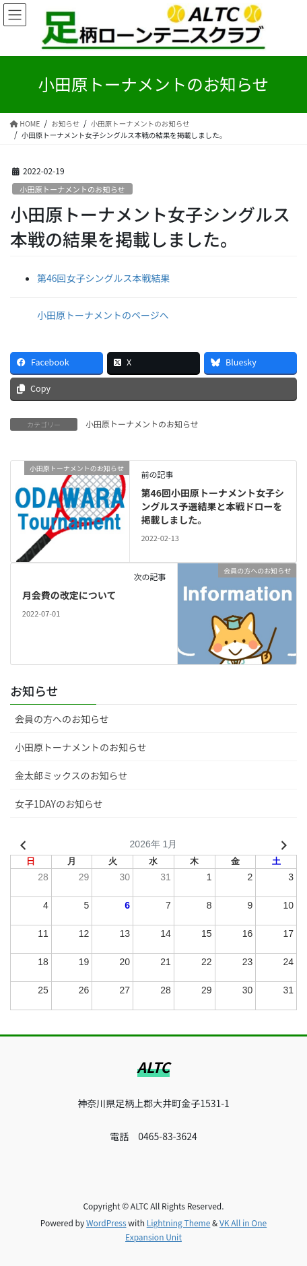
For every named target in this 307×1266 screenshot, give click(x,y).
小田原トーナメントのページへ (103, 315)
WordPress (106, 1222)
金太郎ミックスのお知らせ (71, 775)
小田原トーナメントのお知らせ (72, 189)
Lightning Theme (179, 1222)
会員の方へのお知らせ (62, 719)
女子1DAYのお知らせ (59, 803)
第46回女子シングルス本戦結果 (103, 278)
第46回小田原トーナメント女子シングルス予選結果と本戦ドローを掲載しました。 (212, 506)
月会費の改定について (69, 595)
